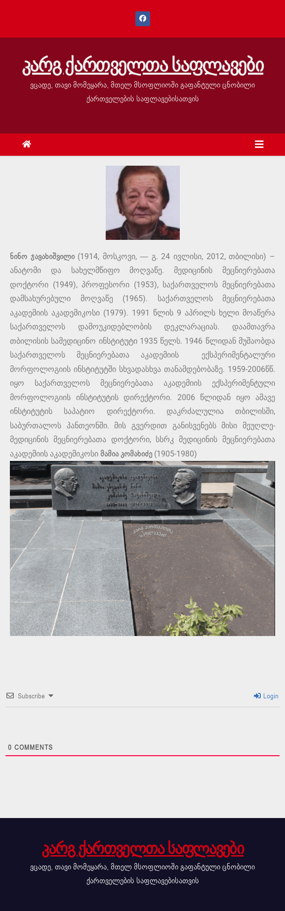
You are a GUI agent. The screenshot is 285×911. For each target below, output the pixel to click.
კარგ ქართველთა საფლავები (142, 65)
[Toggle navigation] (259, 145)
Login (266, 696)
